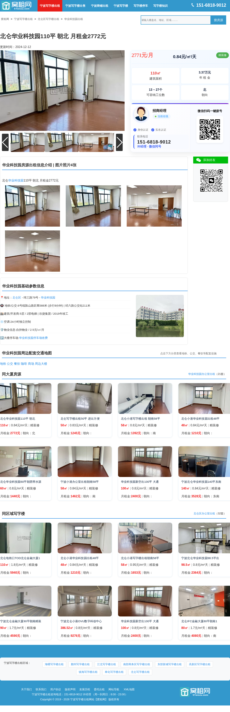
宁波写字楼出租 (50, 5)
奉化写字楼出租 (114, 670)
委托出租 (99, 688)
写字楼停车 (141, 5)
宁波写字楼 (121, 5)
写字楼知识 (160, 5)
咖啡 (24, 362)
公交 (10, 362)
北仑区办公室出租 (204, 512)
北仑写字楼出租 (140, 670)
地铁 (3, 362)
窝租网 (5, 19)
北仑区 (16, 296)
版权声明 (70, 688)
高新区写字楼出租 (199, 663)
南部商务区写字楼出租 (136, 663)
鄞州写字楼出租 (80, 663)
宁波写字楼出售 (75, 5)
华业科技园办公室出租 (201, 373)
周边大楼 (41, 362)
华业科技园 (16, 179)
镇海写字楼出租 (88, 670)
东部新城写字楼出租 (170, 663)
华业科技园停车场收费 (33, 336)
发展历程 (84, 688)
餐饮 (17, 362)
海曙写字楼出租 (54, 663)
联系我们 (41, 688)
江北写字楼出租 (106, 663)
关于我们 (26, 688)
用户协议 (55, 688)
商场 (31, 362)
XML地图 (129, 688)
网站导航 (113, 688)
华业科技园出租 (73, 19)
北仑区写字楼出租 (48, 19)
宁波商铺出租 (99, 5)
